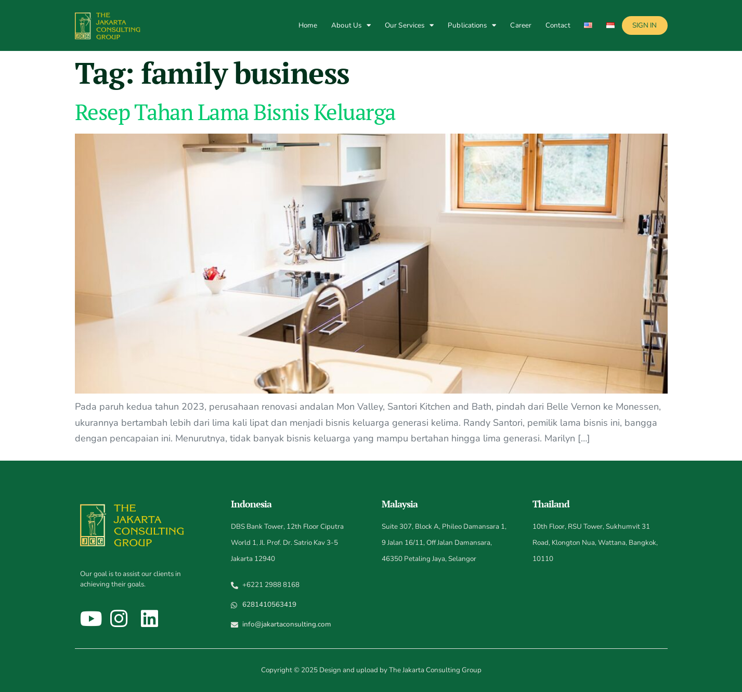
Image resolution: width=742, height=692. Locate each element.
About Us (351, 25)
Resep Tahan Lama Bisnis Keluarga (235, 111)
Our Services (409, 25)
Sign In (644, 25)
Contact (557, 25)
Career (520, 25)
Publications (472, 25)
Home (307, 25)
